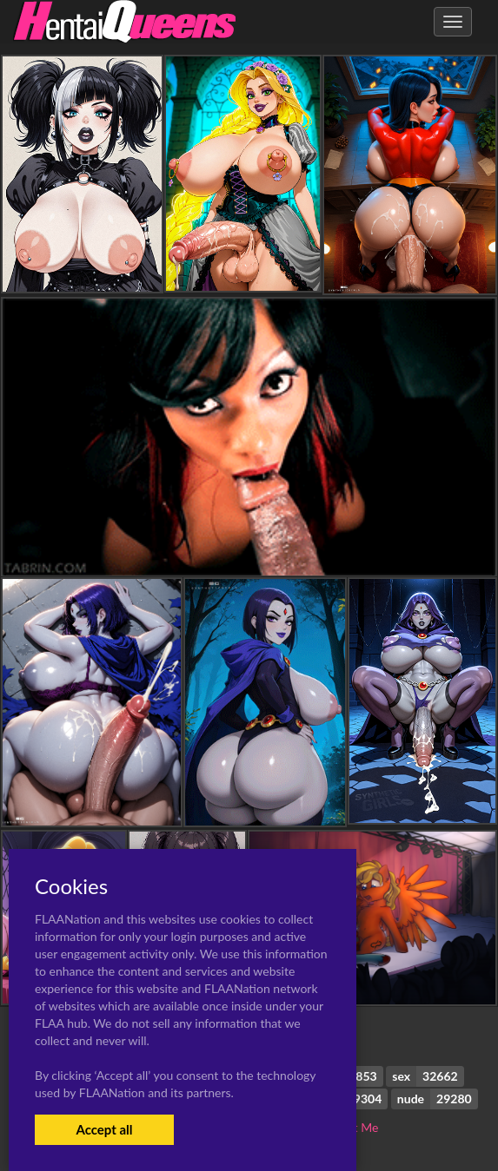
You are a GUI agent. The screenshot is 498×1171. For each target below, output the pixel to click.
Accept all (104, 1129)
